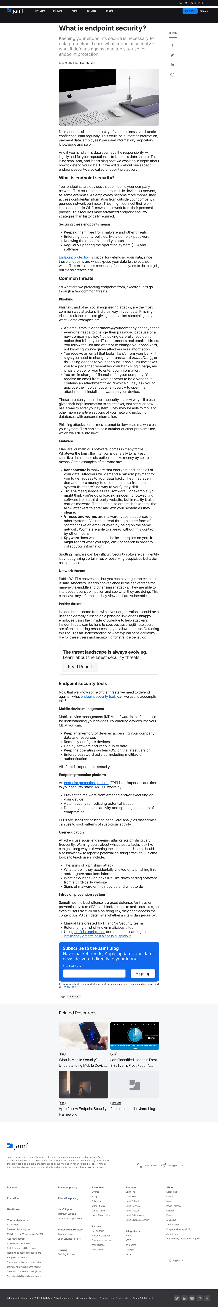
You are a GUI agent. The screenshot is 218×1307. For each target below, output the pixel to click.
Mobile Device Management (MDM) (25, 1234)
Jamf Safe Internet (135, 1215)
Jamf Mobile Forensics (137, 1220)
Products (132, 1187)
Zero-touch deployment (19, 1229)
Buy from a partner (101, 1240)
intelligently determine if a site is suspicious (98, 936)
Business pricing (69, 1187)
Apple (129, 1235)
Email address (73, 966)
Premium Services (67, 1234)
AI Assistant (13, 1224)
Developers (97, 1249)
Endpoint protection (74, 257)
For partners (98, 1231)
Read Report (80, 666)
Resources (99, 1187)
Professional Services (72, 1229)
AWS (128, 1240)
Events (95, 1191)
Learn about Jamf (96, 1167)
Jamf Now (131, 1196)
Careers (170, 1210)
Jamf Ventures (173, 1234)
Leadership (172, 1191)
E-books (96, 1201)
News (169, 1201)
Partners (97, 1226)
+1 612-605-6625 (145, 1165)
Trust (121, 1298)
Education (13, 1198)
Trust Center (172, 1224)
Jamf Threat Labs (101, 1215)
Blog (94, 1196)
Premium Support (67, 1213)
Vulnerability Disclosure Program (183, 1238)
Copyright (81, 1298)
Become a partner (101, 1235)
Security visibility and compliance (24, 1276)
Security (74, 997)
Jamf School (132, 1201)
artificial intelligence (89, 932)
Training (63, 1250)
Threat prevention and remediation (24, 1262)
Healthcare (14, 1209)
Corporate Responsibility (178, 1229)
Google (129, 1249)
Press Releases (174, 1206)
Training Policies (66, 1254)
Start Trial (190, 10)
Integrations (134, 1231)
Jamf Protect (132, 1210)
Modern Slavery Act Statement (142, 1298)
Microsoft (131, 1245)
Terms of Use (108, 1298)
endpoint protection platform (86, 783)
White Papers (98, 1210)
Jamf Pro (130, 1191)
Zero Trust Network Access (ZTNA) (24, 1271)
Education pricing (69, 1198)
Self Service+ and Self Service (22, 1248)
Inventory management (19, 1243)
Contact (170, 1196)
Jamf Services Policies (69, 1238)
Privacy (93, 1298)
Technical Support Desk (70, 1218)
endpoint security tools (98, 696)
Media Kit (171, 1220)
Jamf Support (67, 1209)
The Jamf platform (19, 1220)
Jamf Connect (133, 1206)
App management (16, 1238)
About (170, 1187)
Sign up (143, 973)
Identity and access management (24, 1252)
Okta (128, 1254)
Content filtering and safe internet (24, 1267)
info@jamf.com (176, 1165)
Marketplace (98, 1245)
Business (13, 1187)
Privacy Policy (70, 986)
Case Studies (98, 1206)
